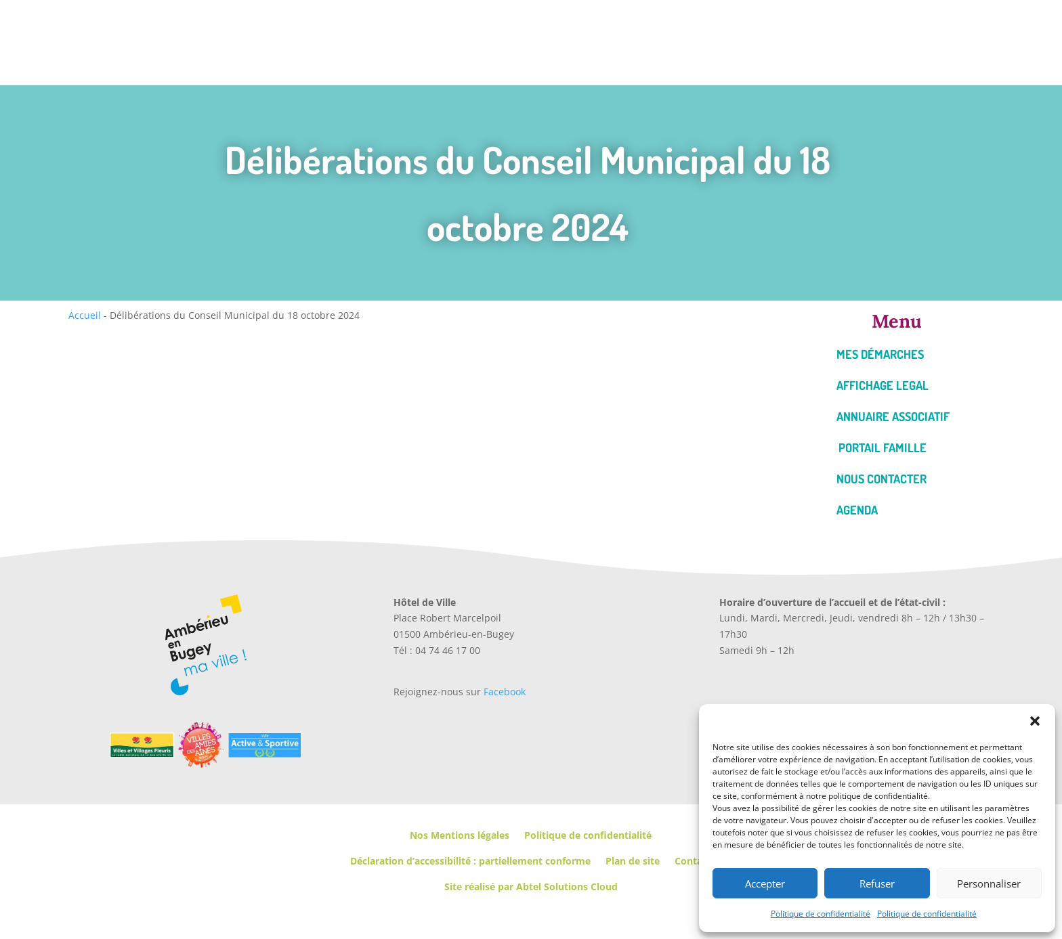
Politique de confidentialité (820, 913)
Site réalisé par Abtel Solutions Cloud (531, 886)
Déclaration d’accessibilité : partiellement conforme (470, 860)
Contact (693, 860)
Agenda (857, 509)
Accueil (84, 315)
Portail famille (882, 447)
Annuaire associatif (893, 416)
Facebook (505, 691)
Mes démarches (880, 354)
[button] (1035, 721)
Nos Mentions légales (459, 835)
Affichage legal (882, 385)
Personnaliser (989, 883)
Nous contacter (881, 478)
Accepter (765, 883)
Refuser (877, 883)
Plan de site (633, 860)
